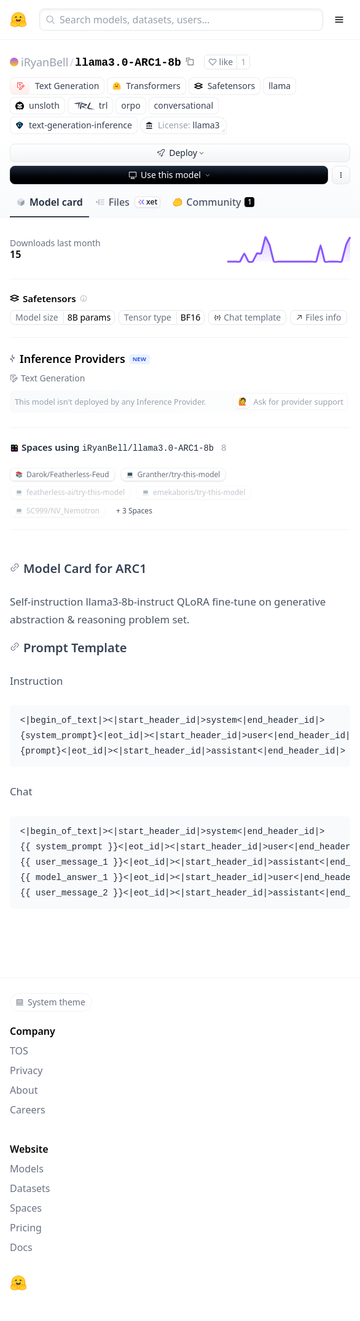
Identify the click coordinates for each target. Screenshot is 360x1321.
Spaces (26, 1208)
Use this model (170, 175)
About (23, 1090)
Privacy (26, 1070)
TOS (19, 1051)
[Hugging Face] (18, 1283)
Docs (21, 1247)
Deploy (181, 152)
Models (27, 1168)
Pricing (26, 1227)
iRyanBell (44, 62)
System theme (50, 1002)
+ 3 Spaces (134, 510)
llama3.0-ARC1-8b (128, 63)
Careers (27, 1109)
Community (213, 202)
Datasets (30, 1188)
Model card (49, 202)
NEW (139, 359)
